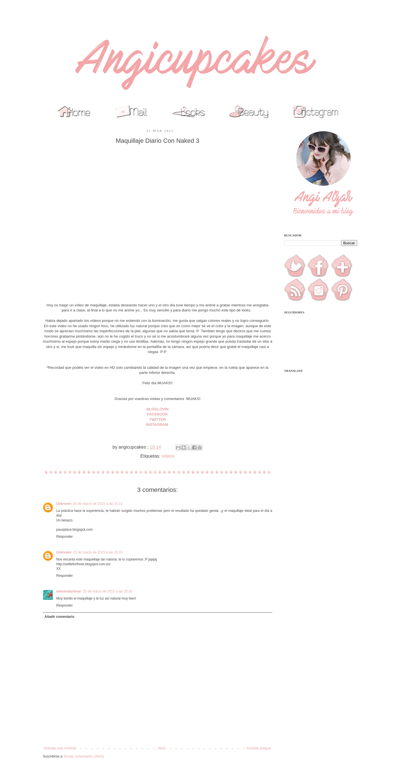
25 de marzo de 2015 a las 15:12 (97, 504)
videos (168, 456)
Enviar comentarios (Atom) (84, 756)
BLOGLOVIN (157, 409)
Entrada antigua (259, 748)
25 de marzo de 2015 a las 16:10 (97, 552)
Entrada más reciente (60, 748)
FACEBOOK (157, 414)
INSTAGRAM (157, 424)
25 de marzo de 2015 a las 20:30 (107, 591)
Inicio (162, 748)
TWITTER (157, 419)
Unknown (63, 504)
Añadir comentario (59, 617)
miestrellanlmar (68, 591)
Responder (64, 537)
